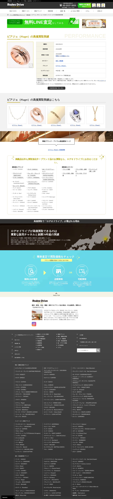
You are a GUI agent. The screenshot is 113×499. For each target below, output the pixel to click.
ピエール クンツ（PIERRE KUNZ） (53, 394)
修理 (103, 5)
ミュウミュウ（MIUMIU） (79, 439)
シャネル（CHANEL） (21, 381)
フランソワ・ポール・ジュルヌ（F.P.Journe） (84, 396)
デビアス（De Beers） (49, 466)
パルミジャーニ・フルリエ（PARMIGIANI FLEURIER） (83, 391)
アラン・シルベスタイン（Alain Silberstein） (84, 360)
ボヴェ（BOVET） (77, 401)
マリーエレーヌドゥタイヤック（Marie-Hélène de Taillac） (85, 476)
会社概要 (80, 336)
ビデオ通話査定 (41, 340)
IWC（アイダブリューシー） (48, 170)
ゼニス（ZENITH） (77, 383)
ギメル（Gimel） (19, 454)
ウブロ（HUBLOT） (17, 176)
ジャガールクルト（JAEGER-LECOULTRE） (55, 379)
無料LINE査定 (40, 338)
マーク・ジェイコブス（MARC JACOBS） (83, 437)
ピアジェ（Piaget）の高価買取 (56, 150)
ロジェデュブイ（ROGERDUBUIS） (82, 406)
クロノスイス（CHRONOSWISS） (24, 376)
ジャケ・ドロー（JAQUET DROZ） (82, 379)
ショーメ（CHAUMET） (50, 381)
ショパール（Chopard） (79, 381)
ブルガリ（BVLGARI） (50, 399)
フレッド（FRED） (49, 472)
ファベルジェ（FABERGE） (80, 468)
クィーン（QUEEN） (49, 454)
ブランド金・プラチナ (81, 172)
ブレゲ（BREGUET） (78, 399)
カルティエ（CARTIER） (50, 369)
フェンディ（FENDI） (78, 432)
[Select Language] (8, 497)
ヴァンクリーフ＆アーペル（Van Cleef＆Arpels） (85, 363)
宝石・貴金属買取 (62, 342)
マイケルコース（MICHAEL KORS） (24, 439)
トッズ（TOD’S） (19, 430)
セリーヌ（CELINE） (78, 425)
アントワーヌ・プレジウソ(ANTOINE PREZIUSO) (28, 363)
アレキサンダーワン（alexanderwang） (25, 414)
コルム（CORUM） (49, 376)
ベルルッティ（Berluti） (21, 437)
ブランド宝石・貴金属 (68, 172)
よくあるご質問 (75, 11)
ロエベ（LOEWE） (77, 441)
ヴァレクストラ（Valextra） (80, 414)
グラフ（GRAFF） (20, 456)
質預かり (39, 351)
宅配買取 (39, 342)
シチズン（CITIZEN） (21, 379)
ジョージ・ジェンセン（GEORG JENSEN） (84, 459)
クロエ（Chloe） (19, 421)
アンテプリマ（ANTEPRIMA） (52, 414)
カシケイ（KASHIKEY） (21, 452)
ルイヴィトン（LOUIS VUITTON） (53, 406)
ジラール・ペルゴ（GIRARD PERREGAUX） (26, 383)
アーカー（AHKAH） (20, 447)
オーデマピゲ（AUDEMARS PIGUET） (82, 366)
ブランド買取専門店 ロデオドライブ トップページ (24, 337)
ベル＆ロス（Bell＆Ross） (22, 401)
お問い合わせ (16, 349)
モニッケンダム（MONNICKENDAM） (25, 481)
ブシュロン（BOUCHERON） (23, 470)
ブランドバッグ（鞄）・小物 (94, 170)
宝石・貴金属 (59, 61)
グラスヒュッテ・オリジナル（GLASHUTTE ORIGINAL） (84, 373)
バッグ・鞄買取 (62, 340)
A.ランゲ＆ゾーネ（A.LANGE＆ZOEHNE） (26, 360)
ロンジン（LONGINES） (79, 408)
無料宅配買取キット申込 (19, 351)
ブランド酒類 (66, 169)
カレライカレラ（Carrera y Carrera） (82, 452)
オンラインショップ (83, 342)
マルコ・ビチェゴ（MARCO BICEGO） (25, 479)
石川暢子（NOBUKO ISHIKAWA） (53, 483)
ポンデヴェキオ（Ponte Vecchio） (52, 476)
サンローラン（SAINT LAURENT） (53, 423)
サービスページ (102, 80)
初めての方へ (13, 11)
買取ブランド (38, 11)
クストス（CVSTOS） (21, 373)
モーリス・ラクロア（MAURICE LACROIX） (26, 403)
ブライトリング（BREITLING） (16, 173)
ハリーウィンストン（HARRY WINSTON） (47, 177)
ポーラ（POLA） (77, 472)
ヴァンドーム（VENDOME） (22, 450)
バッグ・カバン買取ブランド (22, 412)
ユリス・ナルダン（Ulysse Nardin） (53, 403)
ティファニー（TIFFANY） (22, 388)
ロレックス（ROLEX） (18, 183)
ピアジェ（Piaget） (61, 65)
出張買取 (39, 347)
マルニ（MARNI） (48, 439)
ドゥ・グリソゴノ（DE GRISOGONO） (54, 388)
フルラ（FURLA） (77, 435)
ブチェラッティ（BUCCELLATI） (52, 470)
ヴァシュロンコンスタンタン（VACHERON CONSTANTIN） (55, 363)
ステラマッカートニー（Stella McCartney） (55, 425)
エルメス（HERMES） (49, 366)
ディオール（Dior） (49, 428)
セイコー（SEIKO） (49, 383)
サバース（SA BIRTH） (78, 456)
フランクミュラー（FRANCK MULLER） (33, 180)
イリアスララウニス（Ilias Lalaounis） (53, 447)
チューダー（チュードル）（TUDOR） (34, 173)
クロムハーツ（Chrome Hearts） (52, 456)
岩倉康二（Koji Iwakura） (79, 481)
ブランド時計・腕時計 (81, 169)
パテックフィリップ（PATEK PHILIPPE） (47, 173)
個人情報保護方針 (82, 338)
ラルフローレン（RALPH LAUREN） (82, 403)
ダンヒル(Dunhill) (19, 428)
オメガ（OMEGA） (32, 169)
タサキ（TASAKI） (20, 463)
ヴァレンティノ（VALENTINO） (23, 416)
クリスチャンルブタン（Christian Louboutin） (84, 419)
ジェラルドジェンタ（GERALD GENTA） (83, 376)
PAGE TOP (56, 297)
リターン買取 (40, 349)
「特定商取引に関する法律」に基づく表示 (89, 340)
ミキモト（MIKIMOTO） (50, 479)
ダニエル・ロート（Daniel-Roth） (52, 386)
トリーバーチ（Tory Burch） (51, 430)
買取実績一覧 (16, 342)
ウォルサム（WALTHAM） (51, 450)
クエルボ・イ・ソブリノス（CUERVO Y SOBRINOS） (83, 369)
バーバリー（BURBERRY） (79, 430)
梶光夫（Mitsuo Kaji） (21, 483)
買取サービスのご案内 (43, 336)
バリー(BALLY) (19, 432)
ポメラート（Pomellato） (22, 476)
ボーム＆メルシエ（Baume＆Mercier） (54, 401)
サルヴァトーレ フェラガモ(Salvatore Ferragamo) (27, 423)
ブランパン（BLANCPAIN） (22, 399)
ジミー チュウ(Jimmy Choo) (80, 423)
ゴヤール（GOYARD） (78, 421)
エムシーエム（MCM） (50, 416)
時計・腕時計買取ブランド (21, 357)
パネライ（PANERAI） (33, 176)
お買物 (92, 5)
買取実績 (50, 11)
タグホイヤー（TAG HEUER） (23, 386)
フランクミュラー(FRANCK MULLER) (82, 470)
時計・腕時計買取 (62, 338)
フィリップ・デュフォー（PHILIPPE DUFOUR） (85, 394)
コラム (87, 11)
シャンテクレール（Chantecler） (52, 459)
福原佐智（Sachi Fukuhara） (80, 483)
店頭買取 (39, 345)
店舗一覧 (62, 11)
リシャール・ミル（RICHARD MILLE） (25, 406)
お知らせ (99, 11)
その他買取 (60, 347)
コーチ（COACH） (49, 421)
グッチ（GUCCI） (48, 373)
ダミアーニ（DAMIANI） (50, 463)
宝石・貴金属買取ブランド (21, 445)
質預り (97, 5)
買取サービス (25, 11)
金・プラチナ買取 (62, 345)
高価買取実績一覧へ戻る (56, 88)
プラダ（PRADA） (20, 435)
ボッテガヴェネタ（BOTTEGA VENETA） (54, 437)
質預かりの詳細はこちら (62, 56)
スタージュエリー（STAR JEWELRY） (82, 461)
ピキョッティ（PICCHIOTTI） (51, 468)
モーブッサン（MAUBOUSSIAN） (81, 479)
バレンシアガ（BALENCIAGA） (52, 432)
